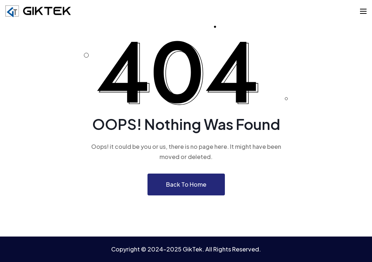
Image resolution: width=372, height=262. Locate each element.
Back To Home (186, 184)
